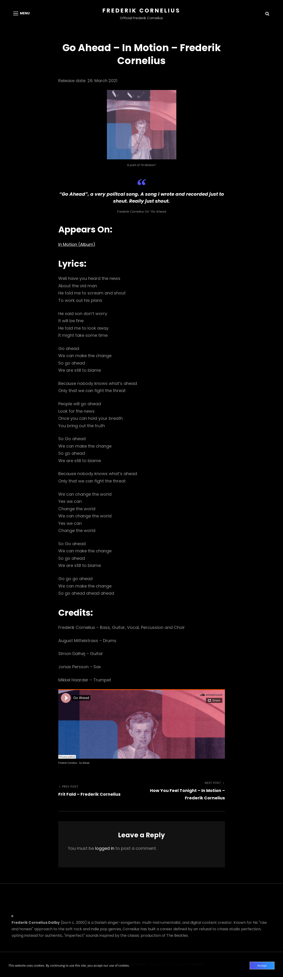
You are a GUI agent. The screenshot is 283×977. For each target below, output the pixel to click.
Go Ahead (84, 763)
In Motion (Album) (76, 244)
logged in (104, 848)
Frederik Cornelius (141, 10)
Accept (262, 965)
